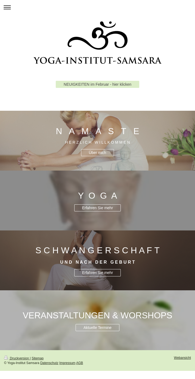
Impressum (67, 363)
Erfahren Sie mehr (97, 208)
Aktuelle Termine (97, 327)
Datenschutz (49, 363)
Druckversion (17, 358)
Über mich (97, 152)
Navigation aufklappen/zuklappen (97, 7)
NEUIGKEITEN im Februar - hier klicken (97, 84)
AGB (79, 363)
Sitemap (38, 358)
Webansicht (182, 358)
